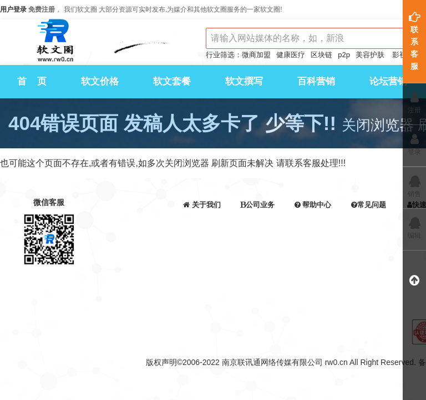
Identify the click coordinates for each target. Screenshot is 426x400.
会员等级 (202, 262)
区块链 (321, 55)
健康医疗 (290, 55)
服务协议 (313, 262)
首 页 (32, 81)
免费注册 (41, 9)
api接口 (202, 249)
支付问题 (368, 223)
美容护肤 (370, 55)
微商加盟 (256, 55)
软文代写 (257, 236)
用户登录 (13, 9)
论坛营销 (388, 81)
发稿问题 (368, 236)
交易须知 (313, 223)
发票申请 (313, 249)
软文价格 (100, 81)
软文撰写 (244, 81)
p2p (344, 55)
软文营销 (257, 223)
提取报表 (368, 262)
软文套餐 (172, 81)
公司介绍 (202, 223)
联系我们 (202, 236)
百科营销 (316, 81)
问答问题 (368, 249)
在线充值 (313, 236)
